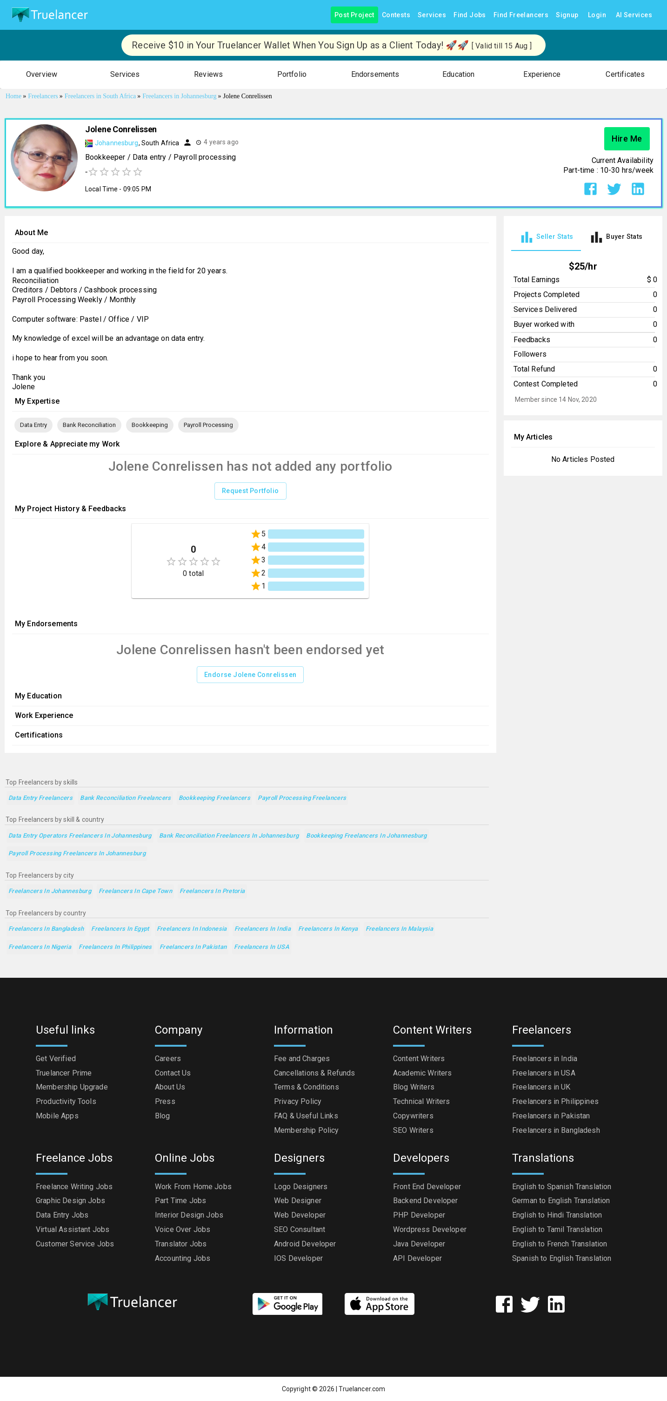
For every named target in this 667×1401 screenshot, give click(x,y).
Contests (396, 15)
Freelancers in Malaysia (399, 929)
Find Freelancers (521, 15)
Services (432, 15)
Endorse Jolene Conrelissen (250, 675)
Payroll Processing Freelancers (302, 798)
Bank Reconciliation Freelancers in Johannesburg (228, 836)
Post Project (354, 15)
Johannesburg (117, 143)
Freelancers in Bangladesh (46, 929)
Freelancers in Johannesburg (50, 891)
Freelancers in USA (261, 947)
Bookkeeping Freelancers (215, 798)
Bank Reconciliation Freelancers (125, 798)
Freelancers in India (263, 929)
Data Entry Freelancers (40, 798)
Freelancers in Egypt (120, 929)
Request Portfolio (250, 491)
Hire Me (627, 138)
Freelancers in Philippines (115, 947)
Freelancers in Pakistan (193, 947)
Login (597, 15)
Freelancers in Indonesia (192, 929)
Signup (567, 15)
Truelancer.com (362, 1389)
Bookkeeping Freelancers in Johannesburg (366, 836)
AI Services (634, 15)
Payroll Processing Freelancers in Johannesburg (77, 853)
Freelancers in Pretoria (212, 891)
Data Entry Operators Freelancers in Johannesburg (80, 836)
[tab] (546, 237)
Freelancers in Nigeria (40, 947)
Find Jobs (470, 15)
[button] (41, 74)
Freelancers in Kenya (328, 929)
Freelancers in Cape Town (135, 891)
